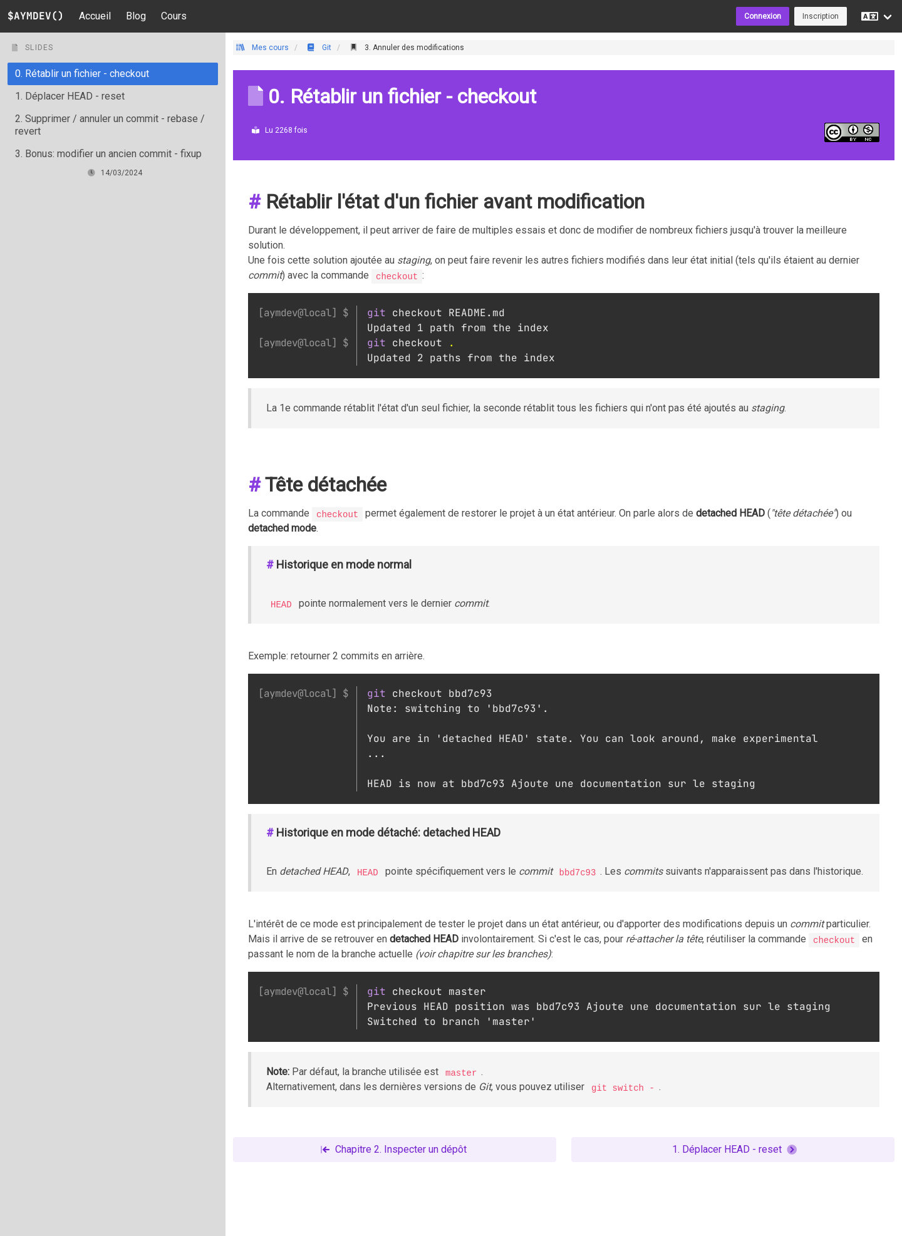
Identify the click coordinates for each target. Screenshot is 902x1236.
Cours (174, 16)
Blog (136, 16)
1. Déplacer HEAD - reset (70, 96)
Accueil (95, 16)
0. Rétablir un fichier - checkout (82, 74)
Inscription (820, 16)
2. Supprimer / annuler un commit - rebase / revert (110, 125)
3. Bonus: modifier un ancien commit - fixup (108, 154)
